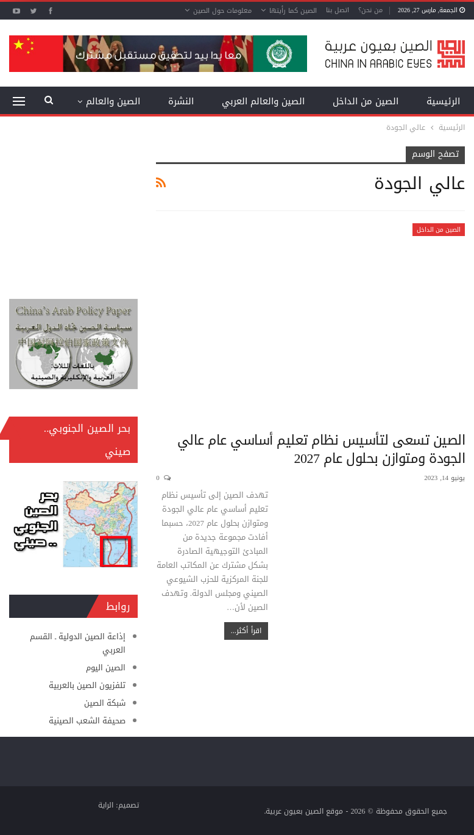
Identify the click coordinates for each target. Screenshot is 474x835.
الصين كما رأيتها (293, 10)
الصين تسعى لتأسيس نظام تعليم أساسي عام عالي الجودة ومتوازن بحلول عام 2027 (321, 449)
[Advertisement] (74, 207)
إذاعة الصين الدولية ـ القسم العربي (78, 643)
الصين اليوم (106, 667)
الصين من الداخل (365, 101)
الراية (105, 805)
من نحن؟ (370, 10)
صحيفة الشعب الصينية (87, 720)
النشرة (181, 101)
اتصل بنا (337, 10)
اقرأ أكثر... (246, 630)
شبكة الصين (105, 703)
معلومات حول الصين (222, 10)
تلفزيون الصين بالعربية (87, 685)
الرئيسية (443, 101)
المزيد (128, 101)
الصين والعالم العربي (263, 101)
